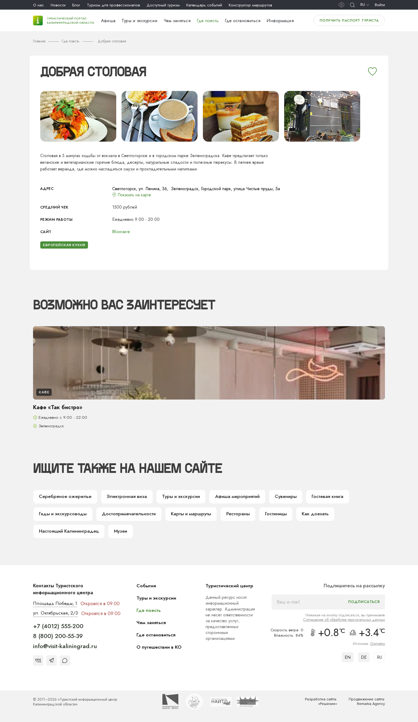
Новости (58, 5)
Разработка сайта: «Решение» (321, 702)
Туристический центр (230, 586)
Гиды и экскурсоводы (62, 514)
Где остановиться (242, 20)
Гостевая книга (323, 496)
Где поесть (208, 20)
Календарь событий (204, 5)
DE (364, 658)
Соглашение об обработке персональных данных (344, 620)
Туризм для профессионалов (113, 5)
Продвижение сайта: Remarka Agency (366, 702)
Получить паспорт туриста (349, 20)
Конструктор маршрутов (250, 5)
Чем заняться (177, 20)
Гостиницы (271, 514)
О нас (38, 5)
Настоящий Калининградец (69, 532)
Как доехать (309, 514)
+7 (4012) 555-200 (58, 627)
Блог (76, 5)
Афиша (108, 20)
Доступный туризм (163, 5)
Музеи (120, 532)
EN (348, 658)
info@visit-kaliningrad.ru (65, 647)
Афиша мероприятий (233, 496)
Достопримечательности (126, 514)
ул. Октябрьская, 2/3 (55, 614)
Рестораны (233, 514)
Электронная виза (123, 496)
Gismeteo (377, 644)
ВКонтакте (121, 232)
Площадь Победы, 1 (55, 604)
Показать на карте (135, 195)
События (146, 586)
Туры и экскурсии (140, 20)
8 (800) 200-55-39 (58, 637)
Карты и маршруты (187, 514)
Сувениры (281, 496)
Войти (380, 5)
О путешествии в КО (160, 647)
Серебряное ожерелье (64, 496)
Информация (280, 20)
